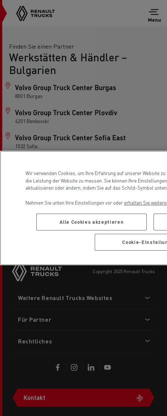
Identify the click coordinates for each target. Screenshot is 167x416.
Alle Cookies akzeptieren (92, 221)
